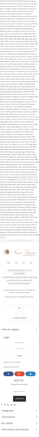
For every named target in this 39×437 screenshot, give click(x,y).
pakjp (20, 9)
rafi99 (8, 26)
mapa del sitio (27, 240)
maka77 (17, 122)
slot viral (16, 157)
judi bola (25, 41)
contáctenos (16, 240)
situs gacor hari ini (14, 24)
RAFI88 (8, 1)
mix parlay (11, 41)
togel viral (23, 157)
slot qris (29, 24)
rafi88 (9, 29)
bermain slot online (22, 46)
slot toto (7, 69)
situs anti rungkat (6, 159)
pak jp (21, 51)
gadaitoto (19, 14)
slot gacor (34, 4)
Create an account (12, 362)
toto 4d (25, 144)
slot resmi (27, 59)
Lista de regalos (10, 329)
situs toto (15, 51)
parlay (31, 41)
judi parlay (19, 41)
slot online (34, 59)
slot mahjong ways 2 (11, 54)
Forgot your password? (11, 367)
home (8, 240)
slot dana (10, 6)
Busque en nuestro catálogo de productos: (19, 297)
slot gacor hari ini (30, 21)
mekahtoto (32, 1)
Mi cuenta (6, 423)
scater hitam (4, 172)
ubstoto (19, 99)
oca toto (30, 31)
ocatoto (26, 19)
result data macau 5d (17, 49)
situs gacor (3, 24)
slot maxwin (8, 64)
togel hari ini (4, 51)
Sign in (19, 355)
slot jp (19, 76)
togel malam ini (31, 172)
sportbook (19, 162)
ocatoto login (10, 222)
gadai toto (10, 66)
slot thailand (12, 14)
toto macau (25, 76)
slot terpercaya (29, 16)
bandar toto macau (30, 49)
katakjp (10, 152)
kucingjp (29, 97)
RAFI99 (2, 1)
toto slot (27, 26)
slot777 (19, 179)
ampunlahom (33, 232)
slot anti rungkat (32, 157)
